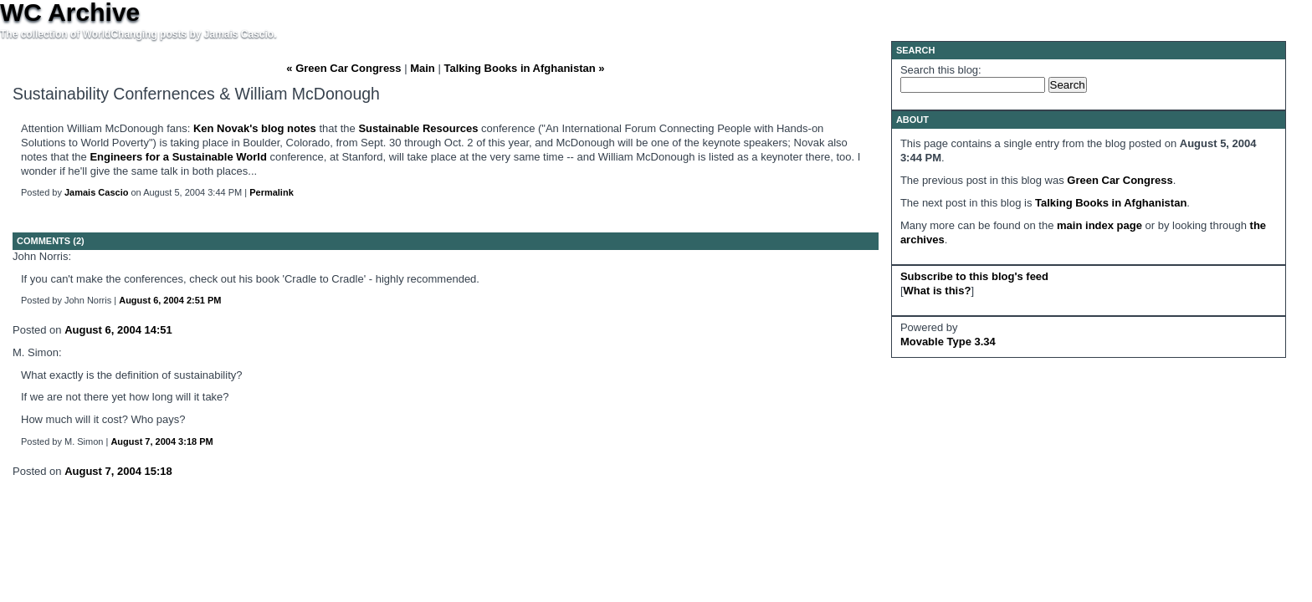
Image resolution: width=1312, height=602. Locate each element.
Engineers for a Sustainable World (178, 156)
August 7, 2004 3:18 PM (161, 441)
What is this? (937, 290)
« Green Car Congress (343, 68)
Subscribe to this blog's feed (974, 276)
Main (422, 68)
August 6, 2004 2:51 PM (170, 300)
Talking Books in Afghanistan (1110, 202)
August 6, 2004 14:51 (118, 330)
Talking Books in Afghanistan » (523, 68)
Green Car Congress (1119, 180)
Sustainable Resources (418, 128)
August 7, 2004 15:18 (118, 471)
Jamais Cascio (96, 192)
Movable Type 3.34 (948, 341)
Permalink (271, 192)
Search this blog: (940, 70)
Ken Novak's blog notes (254, 128)
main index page (1099, 225)
